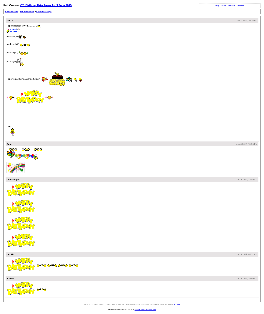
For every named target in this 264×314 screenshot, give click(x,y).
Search (223, 6)
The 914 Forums (27, 11)
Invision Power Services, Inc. (145, 310)
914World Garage (43, 11)
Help (217, 6)
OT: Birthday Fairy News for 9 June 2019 (46, 5)
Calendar (240, 6)
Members (231, 6)
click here (176, 304)
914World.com (11, 11)
